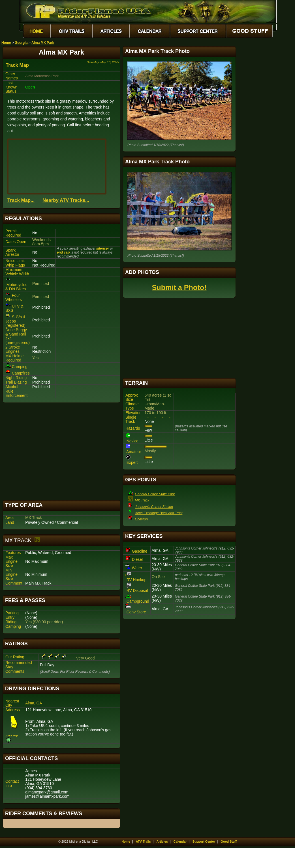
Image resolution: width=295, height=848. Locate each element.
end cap (63, 252)
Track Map (17, 65)
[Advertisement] (61, 451)
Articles (162, 841)
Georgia (21, 43)
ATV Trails (143, 841)
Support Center (204, 841)
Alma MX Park (42, 43)
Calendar (180, 841)
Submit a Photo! (179, 287)
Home (6, 43)
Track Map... (21, 200)
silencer (102, 248)
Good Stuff (229, 841)
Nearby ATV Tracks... (65, 200)
